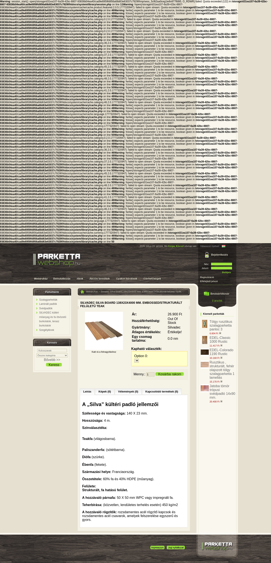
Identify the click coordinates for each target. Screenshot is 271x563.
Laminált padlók (48, 303)
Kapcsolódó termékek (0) (161, 391)
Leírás (87, 391)
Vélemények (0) (128, 391)
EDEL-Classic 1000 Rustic (220, 339)
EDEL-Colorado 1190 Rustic (221, 352)
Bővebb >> (52, 360)
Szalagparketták (48, 299)
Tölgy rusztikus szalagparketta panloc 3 (221, 325)
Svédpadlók (46, 308)
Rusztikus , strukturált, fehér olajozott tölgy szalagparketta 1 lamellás (222, 370)
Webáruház (92, 291)
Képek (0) (104, 391)
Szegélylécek (46, 330)
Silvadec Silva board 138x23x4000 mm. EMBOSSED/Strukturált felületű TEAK (141, 291)
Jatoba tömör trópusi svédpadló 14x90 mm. (222, 391)
